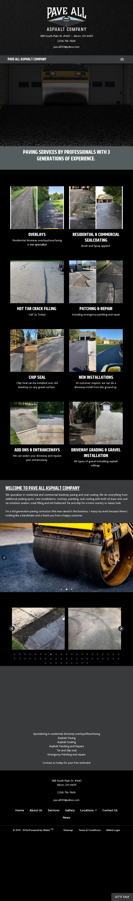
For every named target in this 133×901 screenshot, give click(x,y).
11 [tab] (66, 654)
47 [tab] (66, 663)
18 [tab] (103, 654)
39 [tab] (103, 658)
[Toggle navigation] (122, 59)
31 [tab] (61, 658)
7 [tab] (45, 654)
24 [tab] (25, 658)
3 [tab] (71, 589)
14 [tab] (82, 654)
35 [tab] (82, 658)
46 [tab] (61, 663)
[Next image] (121, 628)
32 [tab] (66, 658)
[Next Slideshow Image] (129, 557)
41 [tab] (113, 658)
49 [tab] (77, 663)
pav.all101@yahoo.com (66, 46)
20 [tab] (113, 654)
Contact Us (110, 810)
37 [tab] (92, 658)
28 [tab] (45, 658)
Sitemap (68, 830)
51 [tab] (87, 663)
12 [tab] (71, 654)
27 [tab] (40, 658)
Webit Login (113, 830)
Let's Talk (122, 896)
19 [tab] (108, 654)
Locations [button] (87, 810)
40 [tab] (108, 658)
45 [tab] (56, 663)
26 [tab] (35, 658)
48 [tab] (71, 663)
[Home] (66, 19)
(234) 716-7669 (66, 41)
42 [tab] (118, 658)
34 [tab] (77, 658)
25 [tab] (30, 658)
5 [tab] (35, 654)
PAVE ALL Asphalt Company (27, 59)
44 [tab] (51, 663)
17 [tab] (97, 654)
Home (19, 810)
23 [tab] (19, 658)
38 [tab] (97, 658)
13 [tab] (77, 654)
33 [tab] (71, 658)
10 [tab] (61, 654)
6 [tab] (40, 654)
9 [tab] (56, 654)
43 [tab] (45, 663)
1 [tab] (61, 589)
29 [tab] (51, 658)
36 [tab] (87, 658)
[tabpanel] (66, 557)
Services (53, 810)
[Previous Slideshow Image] (4, 557)
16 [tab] (92, 654)
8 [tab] (51, 654)
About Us (36, 810)
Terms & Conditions (89, 830)
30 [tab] (56, 658)
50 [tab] (82, 663)
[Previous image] (12, 628)
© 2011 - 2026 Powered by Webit (33, 829)
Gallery (70, 810)
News (66, 817)
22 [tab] (14, 658)
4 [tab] (30, 654)
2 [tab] (66, 589)
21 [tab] (118, 654)
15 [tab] (87, 654)
